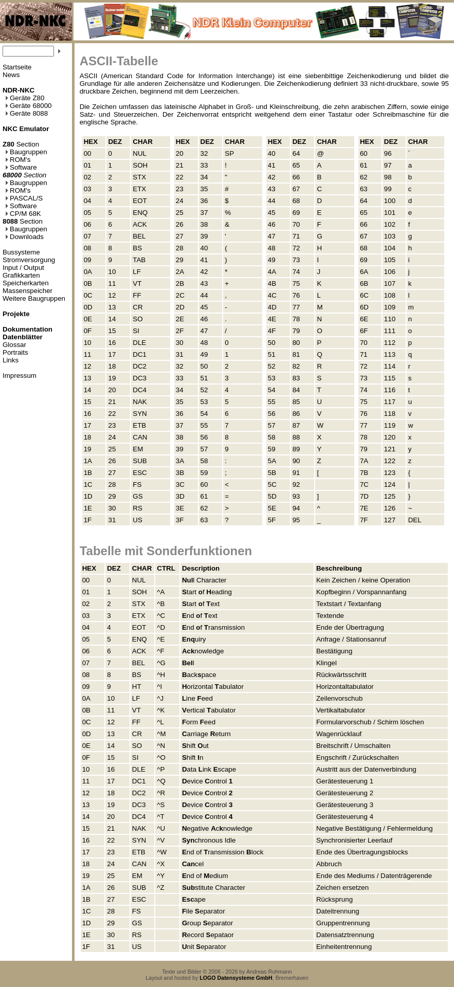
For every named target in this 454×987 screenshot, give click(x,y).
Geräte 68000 (28, 105)
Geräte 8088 (26, 113)
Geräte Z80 (24, 98)
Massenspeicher (27, 291)
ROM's (17, 159)
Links (11, 360)
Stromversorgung (29, 260)
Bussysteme (21, 252)
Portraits (15, 352)
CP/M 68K (23, 213)
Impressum (20, 375)
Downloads (24, 237)
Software (21, 167)
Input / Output (23, 267)
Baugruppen (26, 152)
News (11, 75)
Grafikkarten (21, 275)
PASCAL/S (24, 198)
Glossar (14, 345)
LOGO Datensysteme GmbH (236, 978)
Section (21, 144)
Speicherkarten (26, 283)
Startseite (17, 67)
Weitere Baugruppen (34, 298)
